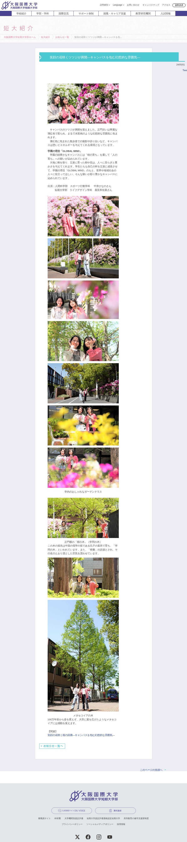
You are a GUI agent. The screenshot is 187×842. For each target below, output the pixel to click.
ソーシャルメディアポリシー (99, 824)
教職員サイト (44, 818)
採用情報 (121, 824)
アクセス (166, 5)
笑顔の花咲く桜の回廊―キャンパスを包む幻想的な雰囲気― (81, 735)
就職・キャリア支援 (114, 13)
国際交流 (64, 13)
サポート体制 (86, 13)
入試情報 (166, 13)
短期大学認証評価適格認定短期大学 (103, 818)
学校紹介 (21, 13)
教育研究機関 (143, 13)
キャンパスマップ (150, 5)
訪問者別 (104, 5)
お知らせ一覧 (62, 37)
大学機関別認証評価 (73, 818)
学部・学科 (42, 13)
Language (117, 5)
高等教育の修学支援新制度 (136, 818)
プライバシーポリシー (72, 824)
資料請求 (179, 5)
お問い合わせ (133, 5)
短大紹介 (45, 37)
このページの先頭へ (151, 769)
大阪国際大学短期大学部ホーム (20, 37)
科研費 (57, 818)
